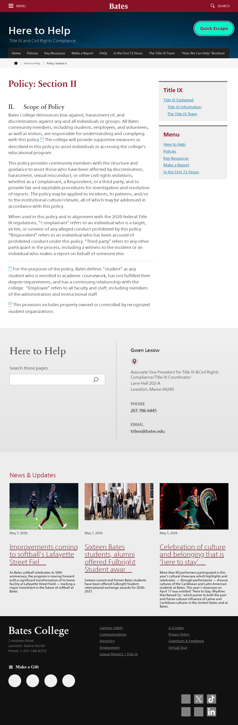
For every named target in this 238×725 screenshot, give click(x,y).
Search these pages (29, 368)
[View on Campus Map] (134, 361)
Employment (110, 648)
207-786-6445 (144, 410)
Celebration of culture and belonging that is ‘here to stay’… (192, 554)
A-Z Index (176, 628)
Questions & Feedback (186, 641)
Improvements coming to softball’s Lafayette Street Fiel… (44, 554)
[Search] (95, 379)
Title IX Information (184, 107)
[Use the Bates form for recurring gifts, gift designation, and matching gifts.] (14, 680)
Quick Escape (214, 28)
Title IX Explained (178, 100)
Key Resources (54, 53)
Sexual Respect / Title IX (119, 654)
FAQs (103, 53)
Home (16, 53)
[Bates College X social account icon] (198, 699)
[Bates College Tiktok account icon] (211, 699)
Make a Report (82, 53)
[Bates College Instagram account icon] (186, 711)
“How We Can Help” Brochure (203, 53)
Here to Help (39, 30)
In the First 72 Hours (128, 53)
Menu (21, 6)
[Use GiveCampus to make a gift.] (68, 680)
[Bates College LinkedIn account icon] (211, 711)
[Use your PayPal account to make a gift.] (50, 680)
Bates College (38, 630)
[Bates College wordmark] (118, 6)
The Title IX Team (162, 53)
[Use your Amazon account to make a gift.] (32, 680)
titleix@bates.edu (148, 431)
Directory (107, 641)
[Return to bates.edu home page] (13, 63)
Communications (113, 634)
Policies (32, 53)
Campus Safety (111, 628)
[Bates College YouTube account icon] (198, 711)
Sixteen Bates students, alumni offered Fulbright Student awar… (110, 558)
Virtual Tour (178, 648)
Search (224, 6)
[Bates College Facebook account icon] (186, 699)
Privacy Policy (179, 634)
